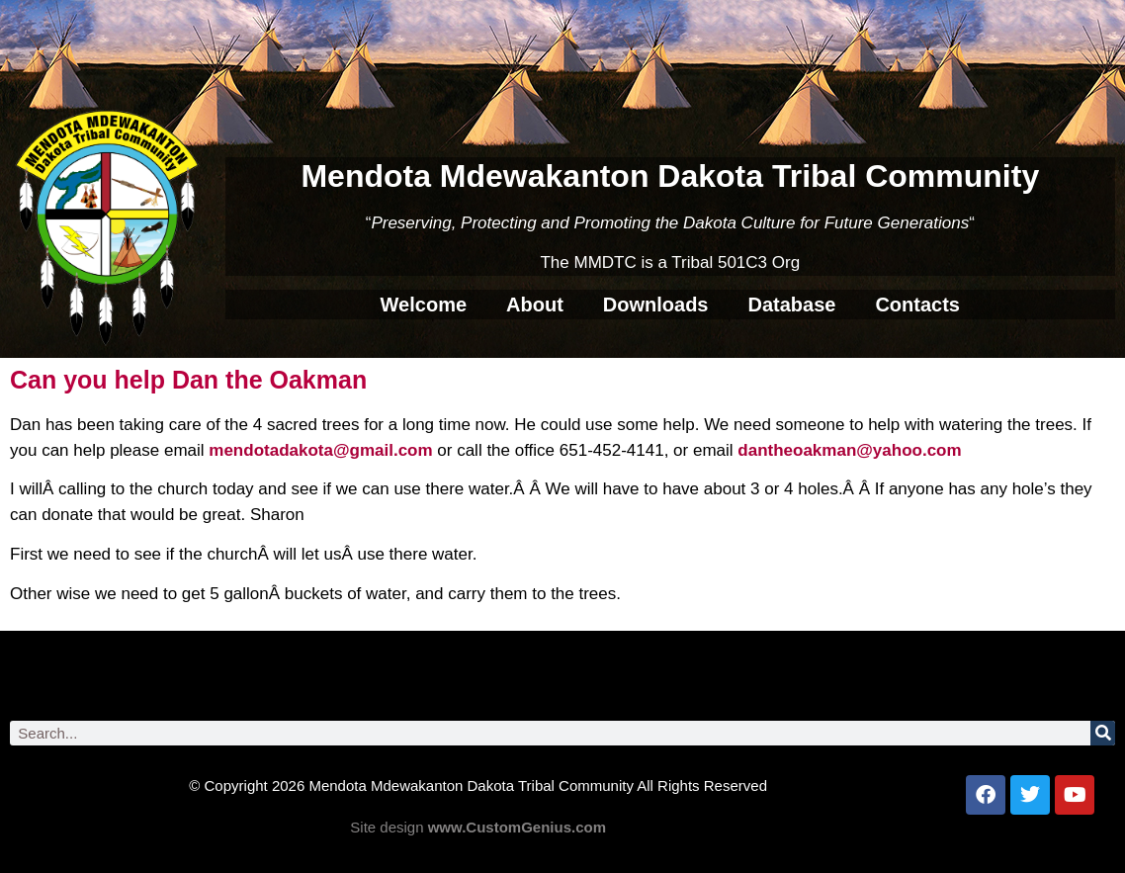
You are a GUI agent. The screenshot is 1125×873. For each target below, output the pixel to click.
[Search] (1102, 733)
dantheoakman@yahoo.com (849, 450)
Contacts (917, 304)
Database (791, 304)
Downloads (656, 304)
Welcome (424, 304)
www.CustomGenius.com (517, 827)
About (534, 304)
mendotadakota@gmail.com (320, 450)
